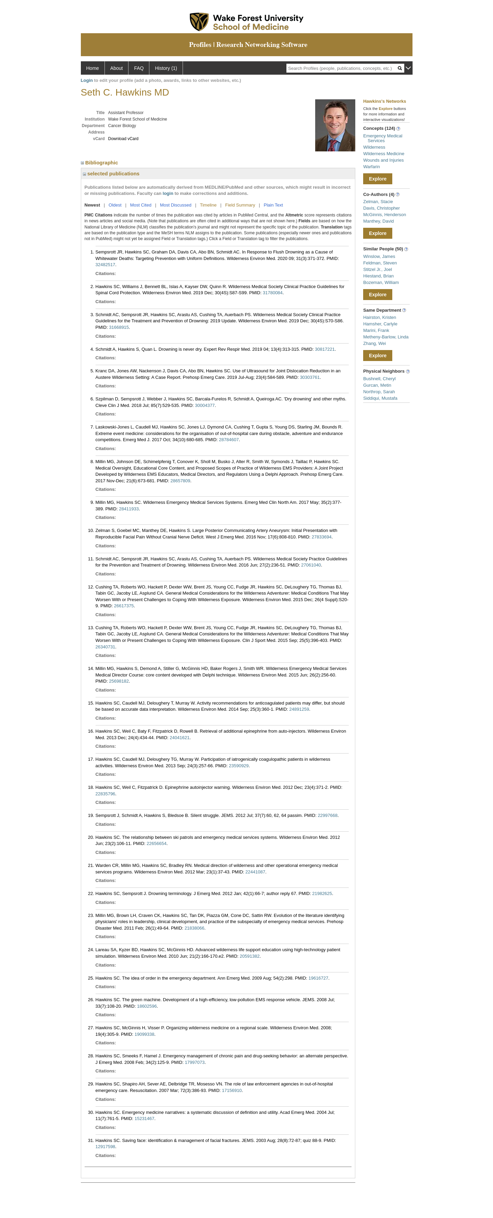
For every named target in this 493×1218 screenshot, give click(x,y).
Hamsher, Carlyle (380, 323)
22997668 (327, 815)
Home (92, 68)
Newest (92, 205)
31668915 (119, 327)
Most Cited (140, 205)
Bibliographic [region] (100, 162)
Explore (377, 179)
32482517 (105, 264)
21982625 (322, 893)
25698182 (119, 681)
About (116, 68)
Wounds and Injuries (383, 160)
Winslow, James (379, 256)
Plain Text (273, 205)
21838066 (195, 928)
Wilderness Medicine (383, 153)
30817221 (325, 349)
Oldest (115, 205)
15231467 (145, 1118)
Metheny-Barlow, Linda (385, 336)
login (168, 193)
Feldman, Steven (380, 262)
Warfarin (371, 166)
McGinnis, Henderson (384, 214)
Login (87, 80)
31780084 (273, 292)
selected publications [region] (111, 173)
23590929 (239, 765)
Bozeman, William (381, 282)
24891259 (299, 709)
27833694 (322, 536)
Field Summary (240, 205)
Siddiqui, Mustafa (380, 398)
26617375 (124, 605)
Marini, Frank (376, 330)
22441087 (255, 871)
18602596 (147, 1006)
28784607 (229, 439)
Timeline (208, 205)
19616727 (318, 978)
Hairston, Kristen (379, 317)
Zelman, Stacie (378, 201)
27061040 (311, 565)
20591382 (250, 956)
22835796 (105, 793)
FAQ (139, 68)
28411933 (129, 508)
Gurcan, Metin (377, 385)
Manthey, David (378, 221)
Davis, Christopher (381, 208)
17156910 (232, 1090)
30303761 (310, 377)
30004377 (205, 405)
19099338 (145, 1034)
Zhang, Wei (374, 343)
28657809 (180, 480)
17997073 (195, 1062)
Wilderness (374, 147)
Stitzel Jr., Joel (377, 269)
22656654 (157, 843)
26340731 (105, 646)
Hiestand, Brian (378, 275)
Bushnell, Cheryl (379, 378)
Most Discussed (176, 205)
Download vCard (123, 138)
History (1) (166, 68)
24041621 (179, 737)
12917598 (105, 1146)
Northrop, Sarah (379, 391)
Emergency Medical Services (382, 138)
